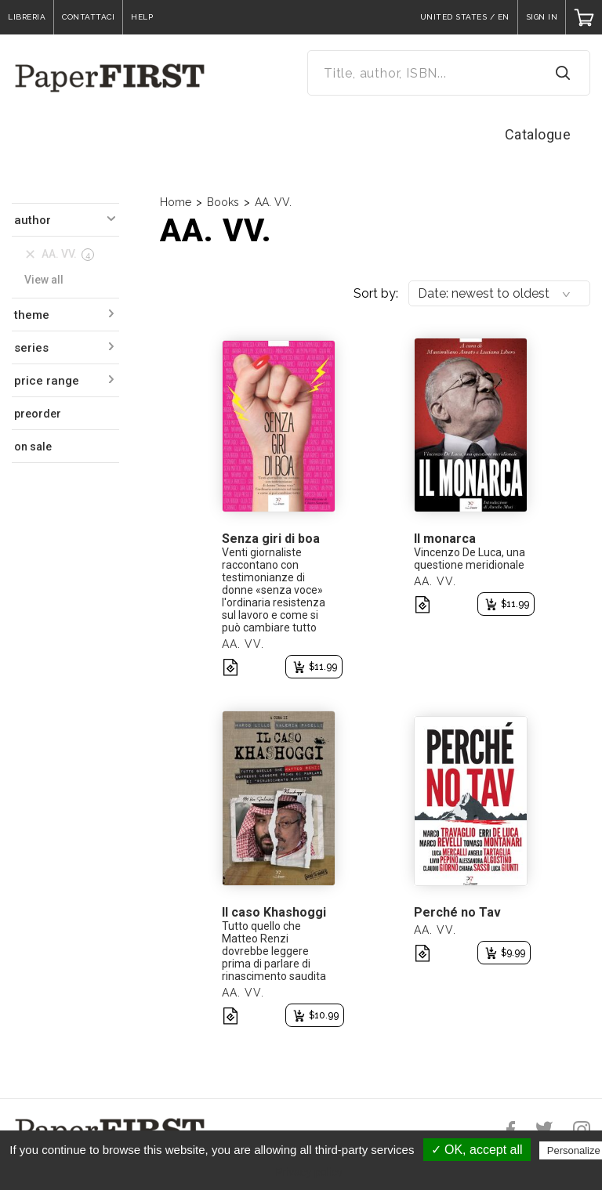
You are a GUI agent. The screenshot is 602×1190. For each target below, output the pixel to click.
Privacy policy (309, 1172)
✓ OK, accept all (477, 1149)
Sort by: (376, 293)
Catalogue (538, 134)
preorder (37, 413)
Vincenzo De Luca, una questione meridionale (469, 558)
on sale (33, 446)
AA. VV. (273, 202)
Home (175, 202)
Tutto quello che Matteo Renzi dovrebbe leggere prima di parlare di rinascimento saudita (274, 951)
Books (223, 202)
